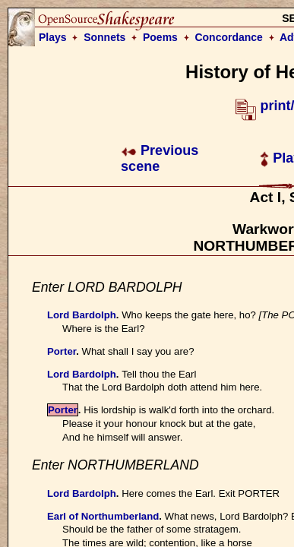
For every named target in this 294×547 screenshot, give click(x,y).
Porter (61, 351)
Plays (53, 37)
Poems (160, 37)
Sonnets (104, 37)
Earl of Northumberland (103, 516)
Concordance (228, 37)
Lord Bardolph (81, 315)
